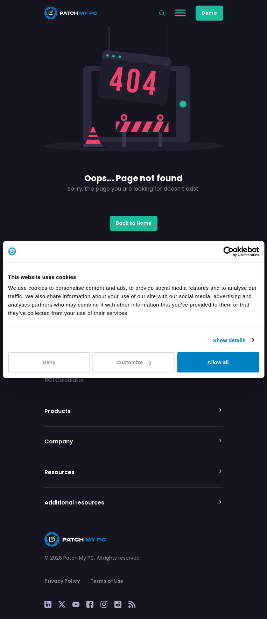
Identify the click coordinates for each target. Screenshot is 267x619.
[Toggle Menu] (180, 12)
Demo (209, 12)
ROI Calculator (64, 380)
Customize (133, 362)
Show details (229, 340)
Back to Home (134, 223)
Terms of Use (107, 580)
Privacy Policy (62, 580)
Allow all (218, 362)
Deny (49, 362)
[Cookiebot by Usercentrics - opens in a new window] (228, 251)
